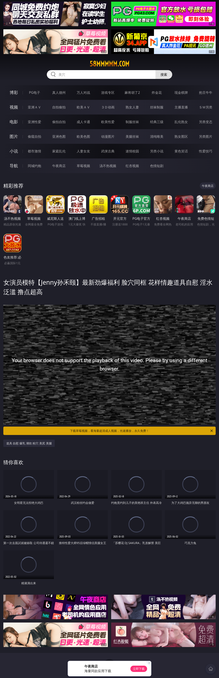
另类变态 (205, 122)
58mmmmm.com (109, 64)
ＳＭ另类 (205, 107)
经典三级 (156, 122)
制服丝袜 (132, 122)
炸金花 (157, 92)
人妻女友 (83, 151)
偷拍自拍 (59, 122)
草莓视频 (83, 165)
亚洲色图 (59, 136)
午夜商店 (59, 165)
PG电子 (34, 92)
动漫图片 (108, 136)
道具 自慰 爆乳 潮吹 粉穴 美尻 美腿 (29, 443)
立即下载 (139, 669)
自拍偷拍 (59, 107)
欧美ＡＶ (83, 107)
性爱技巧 (205, 151)
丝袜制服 (156, 107)
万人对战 (83, 92)
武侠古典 (108, 151)
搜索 (163, 74)
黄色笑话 (181, 151)
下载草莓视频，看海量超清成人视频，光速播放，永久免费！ (142, 430)
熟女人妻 (132, 107)
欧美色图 (83, 136)
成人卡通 (83, 122)
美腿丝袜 (132, 136)
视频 (14, 107)
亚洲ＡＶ (34, 107)
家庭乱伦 (59, 151)
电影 (14, 122)
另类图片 (205, 136)
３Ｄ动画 (108, 107)
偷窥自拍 (34, 136)
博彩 (14, 92)
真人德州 (59, 92)
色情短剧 (156, 165)
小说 (14, 151)
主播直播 (181, 107)
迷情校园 (132, 151)
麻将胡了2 (132, 92)
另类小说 (156, 151)
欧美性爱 (108, 122)
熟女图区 (181, 136)
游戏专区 (108, 92)
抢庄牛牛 (205, 92)
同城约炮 (34, 165)
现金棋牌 (181, 92)
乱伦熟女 (181, 122)
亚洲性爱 (34, 122)
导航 (14, 166)
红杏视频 (132, 165)
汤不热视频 (107, 165)
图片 (14, 136)
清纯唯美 (156, 136)
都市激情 (34, 151)
